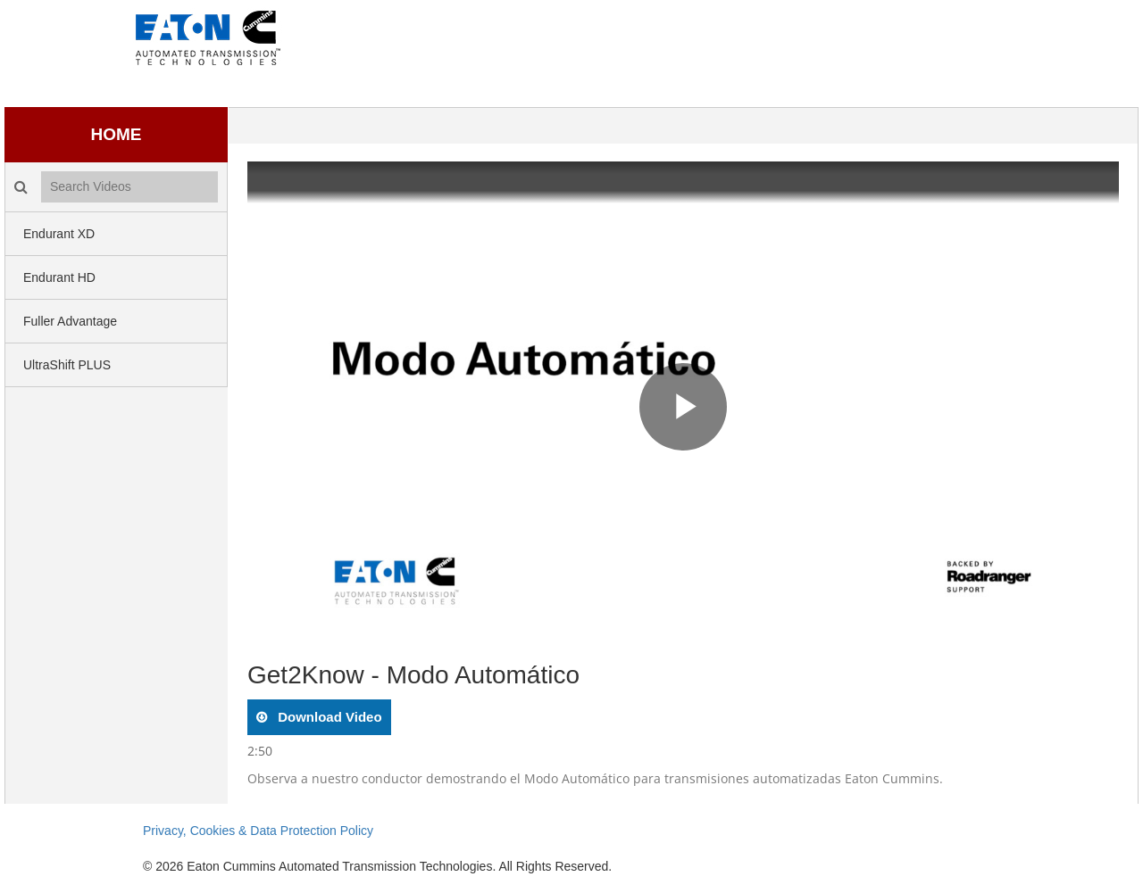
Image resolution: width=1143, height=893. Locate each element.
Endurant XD (59, 234)
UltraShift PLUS (67, 365)
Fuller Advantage (70, 321)
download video (328, 716)
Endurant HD (59, 277)
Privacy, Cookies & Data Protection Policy (258, 830)
